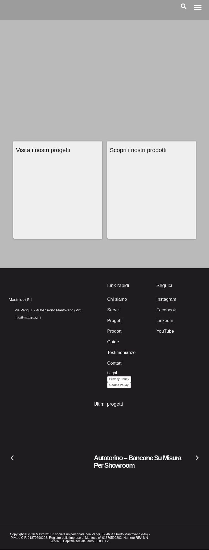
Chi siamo (116, 299)
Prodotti (114, 331)
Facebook (165, 310)
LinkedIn (164, 321)
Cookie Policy (119, 385)
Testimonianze (120, 353)
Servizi (113, 310)
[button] (198, 7)
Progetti (114, 321)
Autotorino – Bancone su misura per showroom (137, 461)
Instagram (165, 299)
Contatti (114, 363)
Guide (112, 342)
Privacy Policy (119, 379)
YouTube (164, 331)
